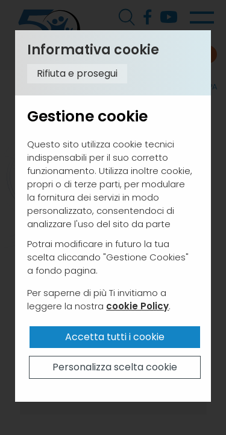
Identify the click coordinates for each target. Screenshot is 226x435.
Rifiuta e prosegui (77, 73)
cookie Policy (137, 306)
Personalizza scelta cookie (114, 367)
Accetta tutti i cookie (115, 337)
